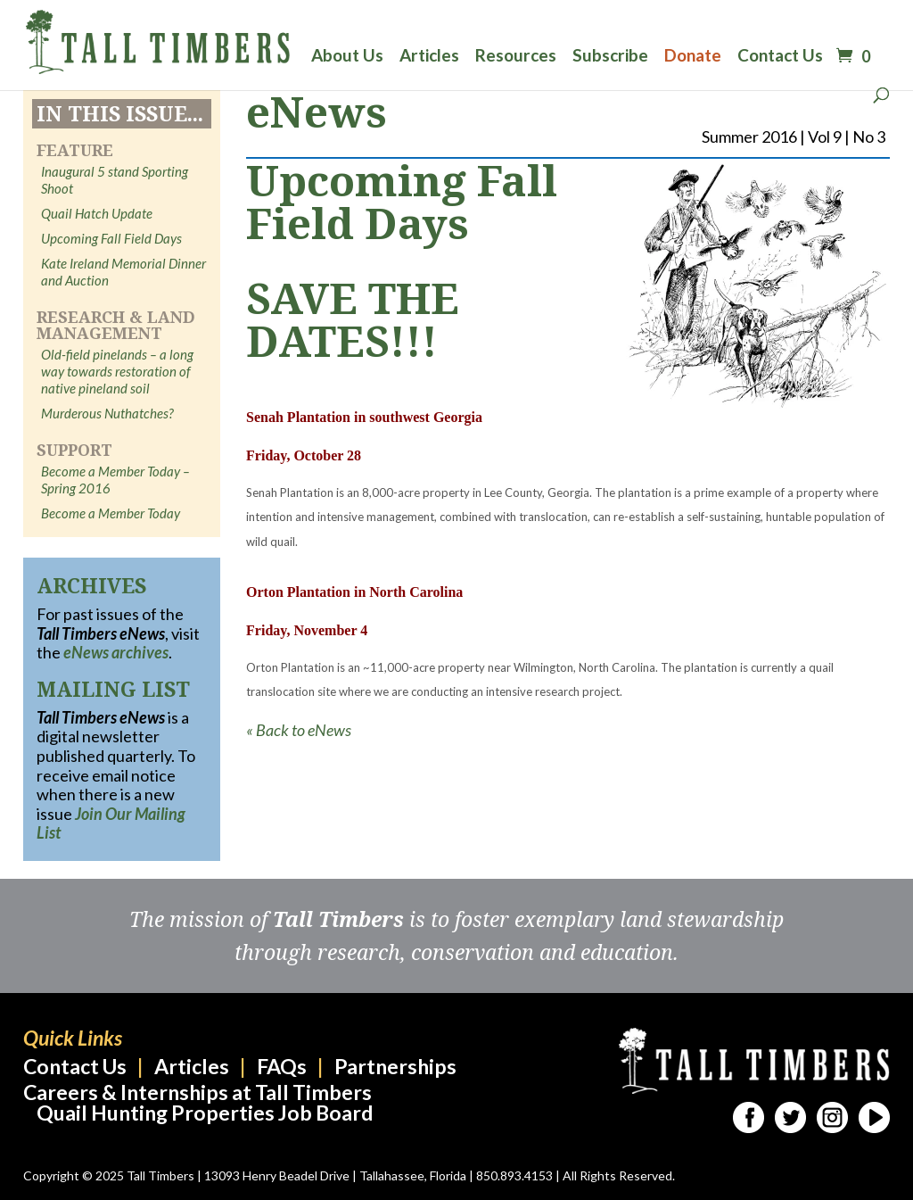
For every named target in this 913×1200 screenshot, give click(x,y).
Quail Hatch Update (96, 213)
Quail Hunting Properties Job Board (205, 1112)
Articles (429, 57)
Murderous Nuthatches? (107, 413)
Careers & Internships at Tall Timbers (197, 1092)
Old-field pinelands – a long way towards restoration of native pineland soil (117, 371)
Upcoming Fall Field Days (111, 238)
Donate (692, 57)
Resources (515, 57)
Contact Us (780, 57)
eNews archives (116, 652)
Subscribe (610, 57)
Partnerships (395, 1066)
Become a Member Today (110, 513)
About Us (347, 57)
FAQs (282, 1066)
